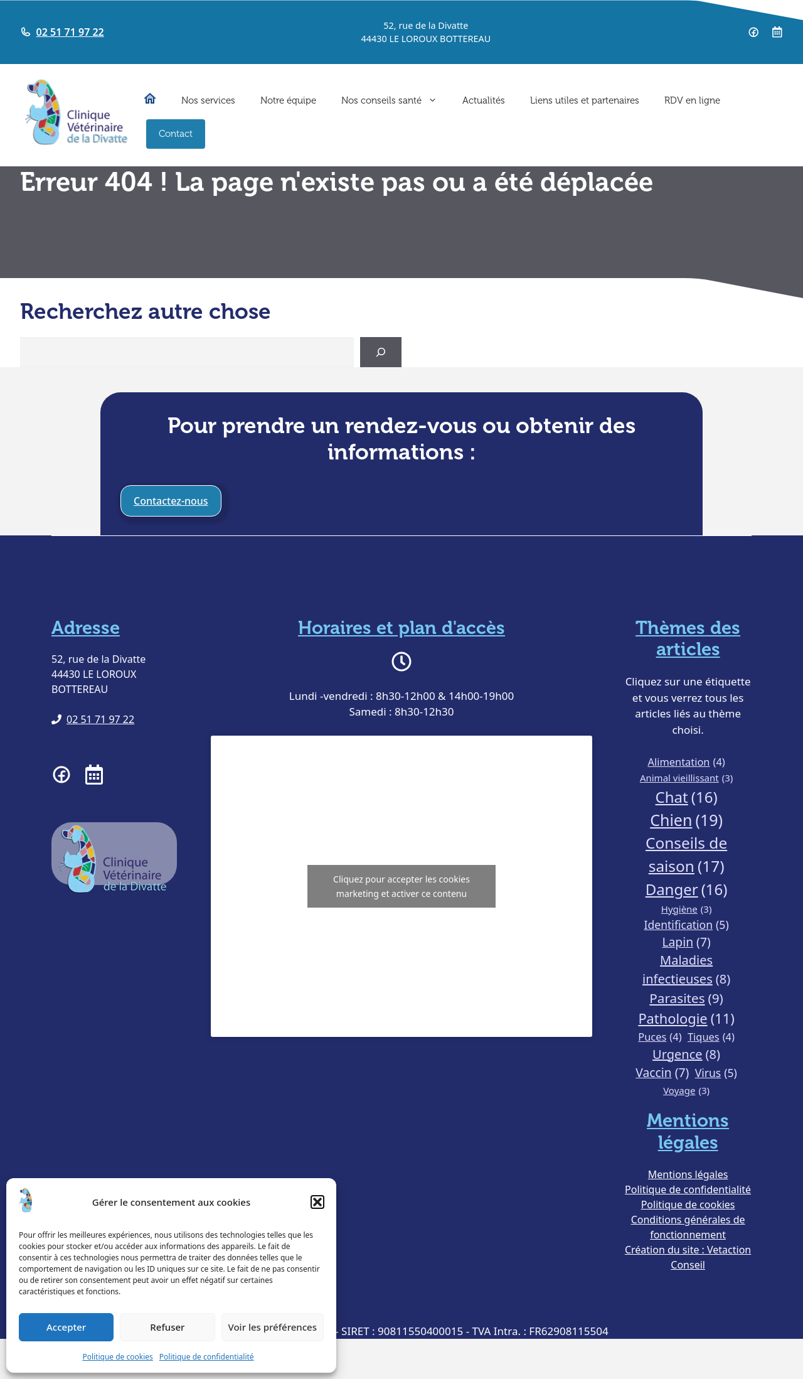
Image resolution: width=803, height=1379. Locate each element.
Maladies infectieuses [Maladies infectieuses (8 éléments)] (686, 970)
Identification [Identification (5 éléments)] (686, 924)
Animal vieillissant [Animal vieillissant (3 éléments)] (686, 778)
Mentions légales (688, 1174)
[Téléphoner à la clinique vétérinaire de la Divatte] (92, 719)
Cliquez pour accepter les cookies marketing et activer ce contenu (401, 886)
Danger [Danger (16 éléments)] (687, 889)
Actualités (483, 100)
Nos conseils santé (395, 100)
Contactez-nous (171, 501)
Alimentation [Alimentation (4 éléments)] (686, 762)
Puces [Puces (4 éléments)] (659, 1037)
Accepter (66, 1327)
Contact (176, 133)
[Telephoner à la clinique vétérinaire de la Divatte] (62, 32)
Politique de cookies (117, 1356)
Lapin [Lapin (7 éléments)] (686, 942)
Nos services (208, 100)
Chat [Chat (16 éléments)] (687, 797)
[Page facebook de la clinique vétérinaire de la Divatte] (61, 775)
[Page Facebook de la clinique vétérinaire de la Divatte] (753, 32)
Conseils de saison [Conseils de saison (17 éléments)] (686, 854)
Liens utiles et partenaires (584, 100)
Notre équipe (288, 100)
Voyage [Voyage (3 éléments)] (686, 1090)
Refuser (167, 1327)
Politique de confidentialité (206, 1356)
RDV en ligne (692, 100)
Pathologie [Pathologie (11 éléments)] (686, 1019)
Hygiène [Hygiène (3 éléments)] (686, 909)
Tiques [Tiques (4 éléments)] (711, 1037)
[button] (317, 1202)
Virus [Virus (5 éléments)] (716, 1073)
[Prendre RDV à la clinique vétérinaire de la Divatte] (777, 32)
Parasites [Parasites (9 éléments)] (686, 998)
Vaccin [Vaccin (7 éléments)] (662, 1073)
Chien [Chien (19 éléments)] (686, 820)
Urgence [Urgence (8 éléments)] (686, 1054)
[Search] (381, 352)
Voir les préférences (272, 1327)
